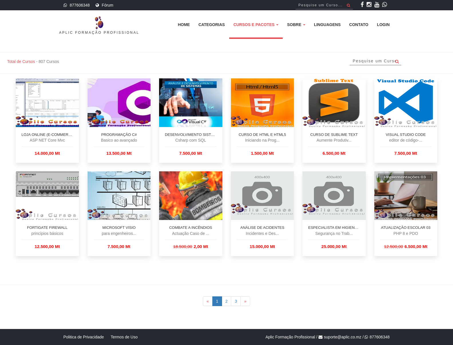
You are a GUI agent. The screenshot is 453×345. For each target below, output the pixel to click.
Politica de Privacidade (84, 337)
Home (184, 24)
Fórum (107, 5)
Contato (358, 24)
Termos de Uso (124, 337)
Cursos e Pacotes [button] (256, 24)
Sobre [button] (296, 24)
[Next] (245, 301)
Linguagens (327, 24)
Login (383, 24)
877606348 (80, 5)
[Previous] (208, 301)
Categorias (211, 24)
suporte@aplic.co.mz (342, 337)
